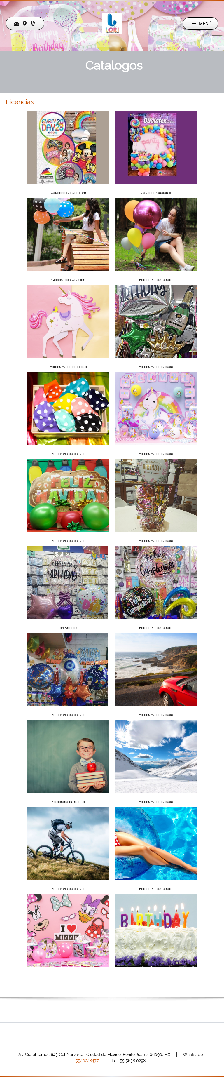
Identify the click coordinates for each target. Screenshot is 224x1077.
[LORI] (112, 23)
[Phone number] (97, 1037)
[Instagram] (125, 1037)
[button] (68, 238)
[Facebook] (111, 1037)
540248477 (87, 1060)
